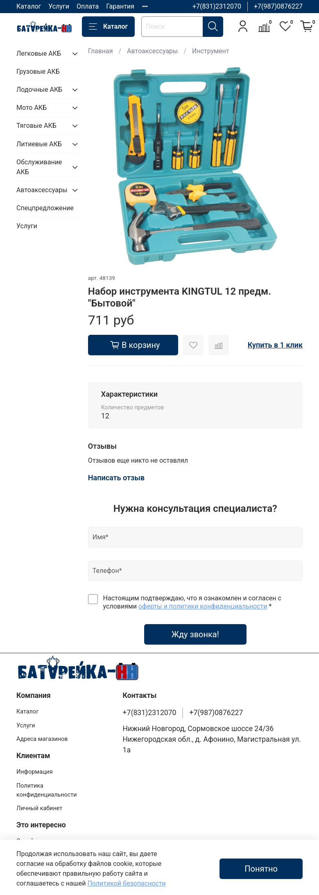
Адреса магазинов (42, 739)
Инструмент (210, 51)
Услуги (58, 6)
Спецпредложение (45, 208)
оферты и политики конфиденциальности (202, 606)
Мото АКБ (31, 107)
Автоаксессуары (152, 51)
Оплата (88, 6)
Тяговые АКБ (36, 125)
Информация (34, 771)
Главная (100, 51)
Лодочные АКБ (39, 89)
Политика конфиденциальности (46, 790)
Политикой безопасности (126, 883)
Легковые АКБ (38, 53)
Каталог (28, 6)
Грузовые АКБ (38, 71)
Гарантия (120, 6)
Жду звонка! (195, 634)
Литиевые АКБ (39, 144)
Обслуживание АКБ (39, 167)
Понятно (261, 869)
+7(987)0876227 (278, 6)
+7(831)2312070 (216, 6)
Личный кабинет (39, 808)
